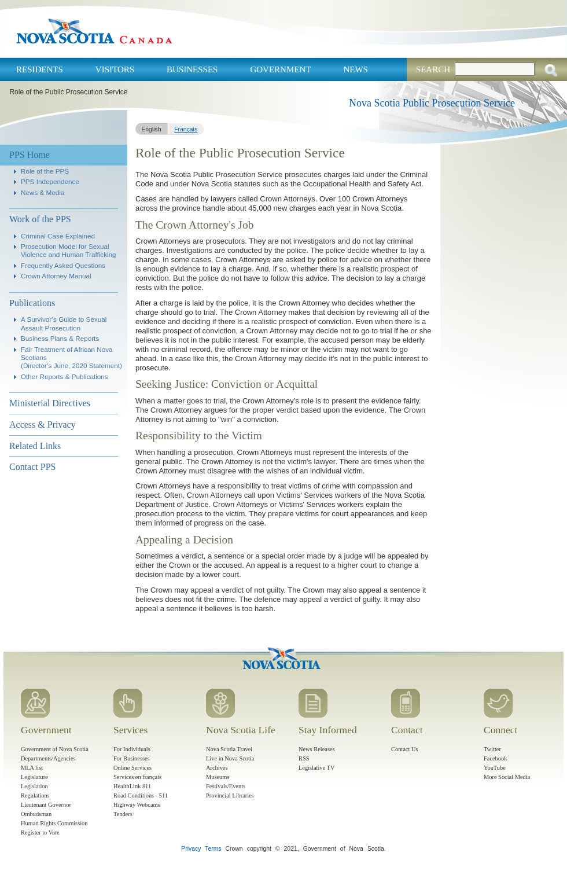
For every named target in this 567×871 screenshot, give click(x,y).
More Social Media (507, 777)
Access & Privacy (42, 424)
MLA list (32, 768)
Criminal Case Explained (58, 236)
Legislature (34, 777)
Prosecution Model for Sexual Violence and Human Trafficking (68, 250)
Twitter (492, 749)
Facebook (495, 758)
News (355, 69)
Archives (217, 768)
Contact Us (404, 749)
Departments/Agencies (48, 758)
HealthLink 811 (132, 786)
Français (185, 129)
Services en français (137, 777)
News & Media (42, 192)
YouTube (495, 768)
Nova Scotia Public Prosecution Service (432, 103)
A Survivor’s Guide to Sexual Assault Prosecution (63, 323)
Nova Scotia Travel (229, 749)
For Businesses (131, 758)
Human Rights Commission (54, 823)
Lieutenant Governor (46, 805)
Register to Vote (40, 832)
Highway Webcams (136, 805)
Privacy (191, 849)
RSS (304, 758)
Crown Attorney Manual (56, 276)
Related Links (35, 446)
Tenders (122, 814)
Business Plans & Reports (60, 338)
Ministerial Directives (49, 403)
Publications (32, 303)
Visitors (114, 69)
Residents (39, 69)
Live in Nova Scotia (230, 758)
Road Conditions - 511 (140, 795)
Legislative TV (316, 768)
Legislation (34, 786)
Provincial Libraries (230, 795)
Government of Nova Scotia (55, 749)
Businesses (192, 69)
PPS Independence (50, 181)
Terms (213, 849)
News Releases (317, 749)
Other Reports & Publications (64, 376)
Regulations (35, 795)
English (151, 129)
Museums (217, 777)
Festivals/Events (225, 786)
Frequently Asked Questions (63, 265)
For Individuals (131, 749)
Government (280, 69)
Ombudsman (36, 814)
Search (433, 69)
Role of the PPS (45, 171)
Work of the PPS (40, 219)
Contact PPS (32, 467)
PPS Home (29, 155)
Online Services (132, 768)
